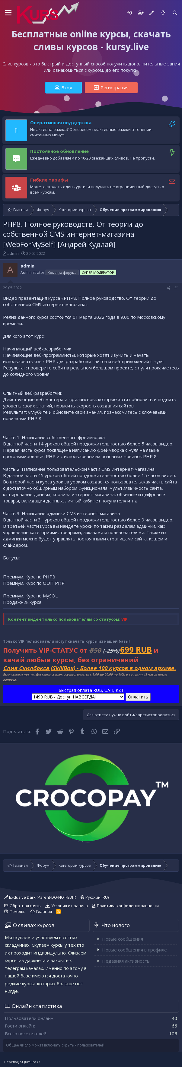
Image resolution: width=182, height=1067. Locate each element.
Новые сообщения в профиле (134, 950)
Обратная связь (25, 905)
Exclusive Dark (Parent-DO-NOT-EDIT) (40, 897)
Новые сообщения (122, 939)
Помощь (18, 911)
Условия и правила (69, 905)
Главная (44, 911)
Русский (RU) (95, 897)
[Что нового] (163, 13)
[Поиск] (175, 13)
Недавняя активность (126, 961)
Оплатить (138, 697)
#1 (176, 287)
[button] (8, 13)
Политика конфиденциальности (128, 905)
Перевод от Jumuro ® (22, 1061)
